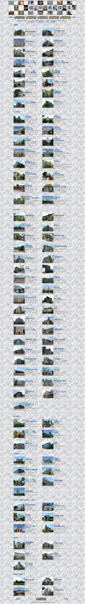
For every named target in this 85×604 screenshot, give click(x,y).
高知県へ (11, 17)
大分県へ (74, 17)
